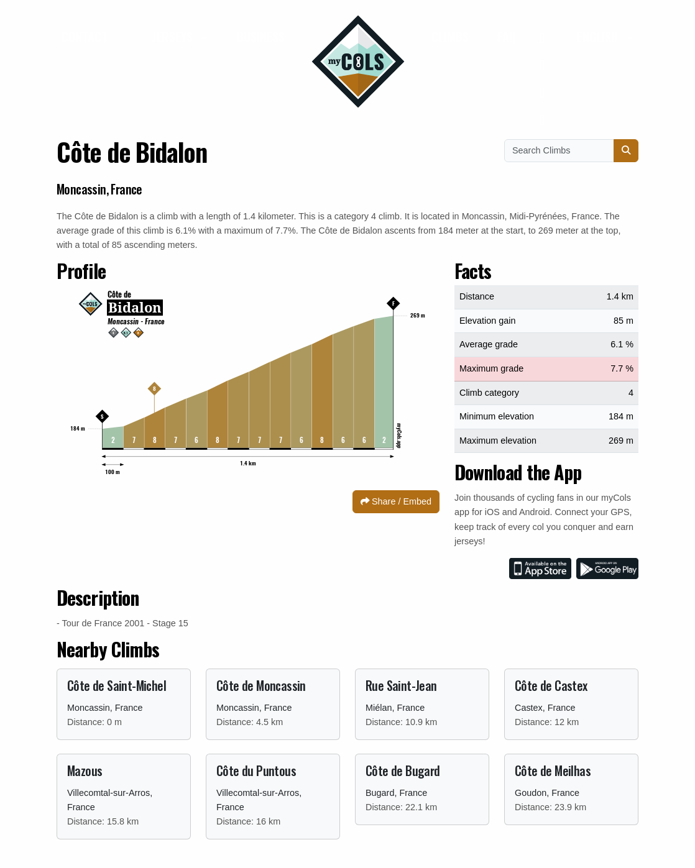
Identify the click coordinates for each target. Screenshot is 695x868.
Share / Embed (396, 501)
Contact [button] (86, 36)
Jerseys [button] (174, 36)
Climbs (450, 36)
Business (261, 36)
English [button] (599, 36)
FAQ (506, 36)
